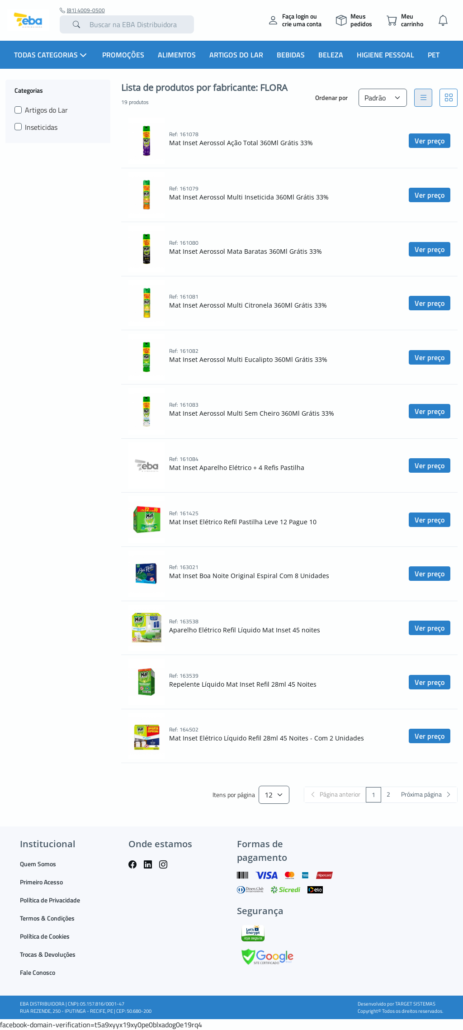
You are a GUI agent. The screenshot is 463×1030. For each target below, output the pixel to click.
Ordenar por (331, 97)
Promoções (123, 54)
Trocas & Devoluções (48, 954)
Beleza (330, 54)
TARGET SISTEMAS (415, 1003)
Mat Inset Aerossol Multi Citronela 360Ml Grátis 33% (248, 305)
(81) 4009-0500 (82, 10)
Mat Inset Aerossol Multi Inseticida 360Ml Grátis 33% (249, 197)
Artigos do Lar (236, 54)
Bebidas (291, 54)
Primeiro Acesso (41, 882)
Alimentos (177, 54)
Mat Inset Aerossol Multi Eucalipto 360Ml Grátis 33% (248, 359)
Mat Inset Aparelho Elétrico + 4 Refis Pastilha (236, 467)
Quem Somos (38, 864)
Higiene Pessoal (385, 54)
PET (433, 54)
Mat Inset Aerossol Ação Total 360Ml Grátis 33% (241, 142)
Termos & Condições (47, 918)
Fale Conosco (37, 972)
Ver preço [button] (429, 140)
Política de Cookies (45, 936)
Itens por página (234, 795)
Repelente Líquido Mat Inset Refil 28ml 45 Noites (243, 684)
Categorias (28, 90)
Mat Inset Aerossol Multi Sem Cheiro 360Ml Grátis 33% (251, 413)
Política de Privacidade (50, 900)
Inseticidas (41, 127)
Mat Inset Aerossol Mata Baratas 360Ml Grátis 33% (245, 251)
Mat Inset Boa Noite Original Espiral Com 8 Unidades (249, 575)
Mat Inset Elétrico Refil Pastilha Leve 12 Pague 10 (243, 521)
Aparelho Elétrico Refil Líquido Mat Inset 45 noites (244, 630)
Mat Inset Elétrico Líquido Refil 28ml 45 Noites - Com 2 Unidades (266, 738)
